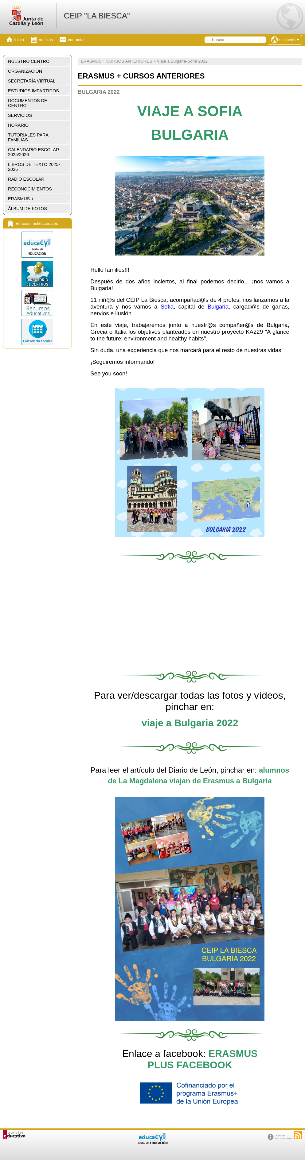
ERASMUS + (21, 198)
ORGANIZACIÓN (25, 71)
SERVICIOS (20, 115)
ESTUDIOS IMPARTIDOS (33, 90)
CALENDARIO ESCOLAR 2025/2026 (33, 152)
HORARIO (18, 125)
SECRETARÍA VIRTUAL (32, 81)
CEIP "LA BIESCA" (97, 15)
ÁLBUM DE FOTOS (27, 208)
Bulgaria (218, 306)
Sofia (167, 306)
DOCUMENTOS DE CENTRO (27, 103)
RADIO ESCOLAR (26, 179)
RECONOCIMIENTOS (30, 188)
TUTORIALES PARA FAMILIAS (28, 137)
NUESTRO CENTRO (28, 61)
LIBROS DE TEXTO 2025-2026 (34, 167)
